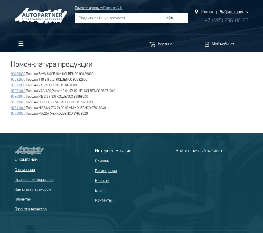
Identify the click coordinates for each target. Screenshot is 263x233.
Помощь (102, 161)
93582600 (18, 79)
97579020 (18, 102)
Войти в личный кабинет (199, 150)
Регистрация (106, 170)
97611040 (18, 108)
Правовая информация (34, 179)
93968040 (18, 96)
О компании (25, 169)
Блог (99, 190)
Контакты (103, 200)
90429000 (18, 74)
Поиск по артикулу (89, 8)
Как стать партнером (33, 189)
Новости (102, 180)
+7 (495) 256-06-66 (226, 20)
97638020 (18, 113)
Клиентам (23, 199)
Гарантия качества (31, 208)
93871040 (18, 91)
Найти (169, 17)
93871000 (18, 85)
